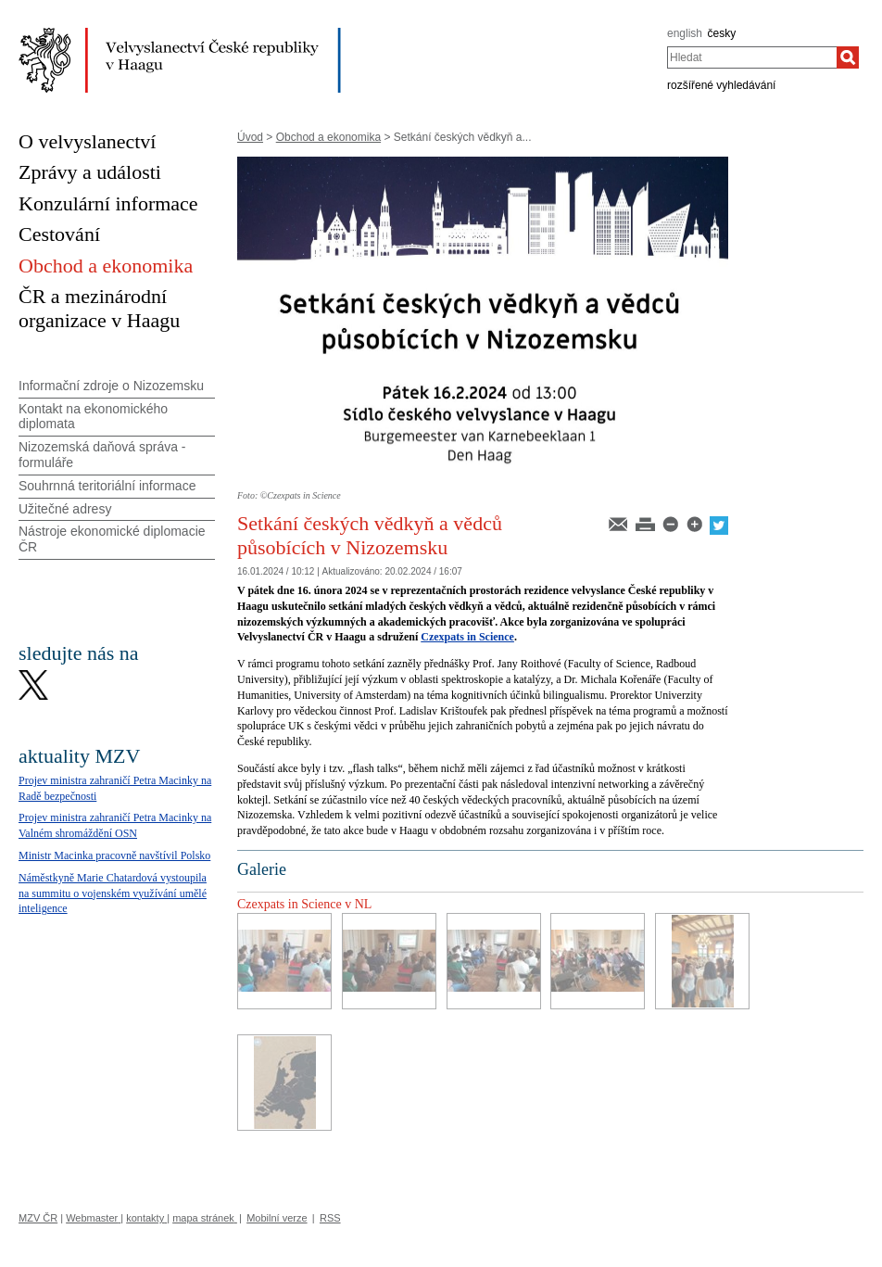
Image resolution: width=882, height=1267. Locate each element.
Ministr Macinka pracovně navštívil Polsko (114, 855)
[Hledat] (848, 57)
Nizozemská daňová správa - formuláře (102, 454)
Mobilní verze (276, 1217)
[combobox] (752, 57)
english (684, 33)
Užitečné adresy (65, 508)
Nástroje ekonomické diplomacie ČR (112, 539)
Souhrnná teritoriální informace (107, 485)
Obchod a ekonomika (328, 137)
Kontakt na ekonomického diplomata (93, 416)
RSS (330, 1217)
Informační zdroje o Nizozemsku (111, 385)
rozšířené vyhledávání (721, 85)
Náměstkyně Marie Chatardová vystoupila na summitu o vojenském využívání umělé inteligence (113, 893)
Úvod (250, 137)
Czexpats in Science (467, 636)
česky (722, 33)
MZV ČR (38, 1217)
